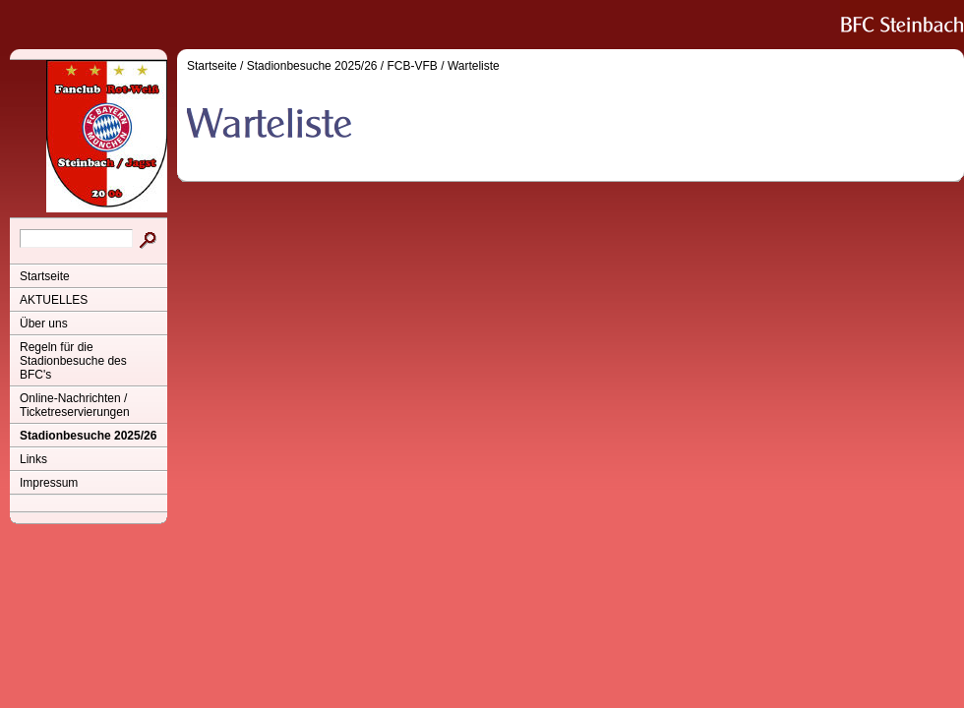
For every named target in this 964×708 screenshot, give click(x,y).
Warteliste (474, 66)
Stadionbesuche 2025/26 (88, 435)
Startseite (45, 276)
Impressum (49, 483)
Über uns (44, 323)
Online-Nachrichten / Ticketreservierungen (75, 405)
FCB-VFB (413, 66)
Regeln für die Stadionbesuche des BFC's (73, 361)
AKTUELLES (54, 300)
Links (33, 459)
